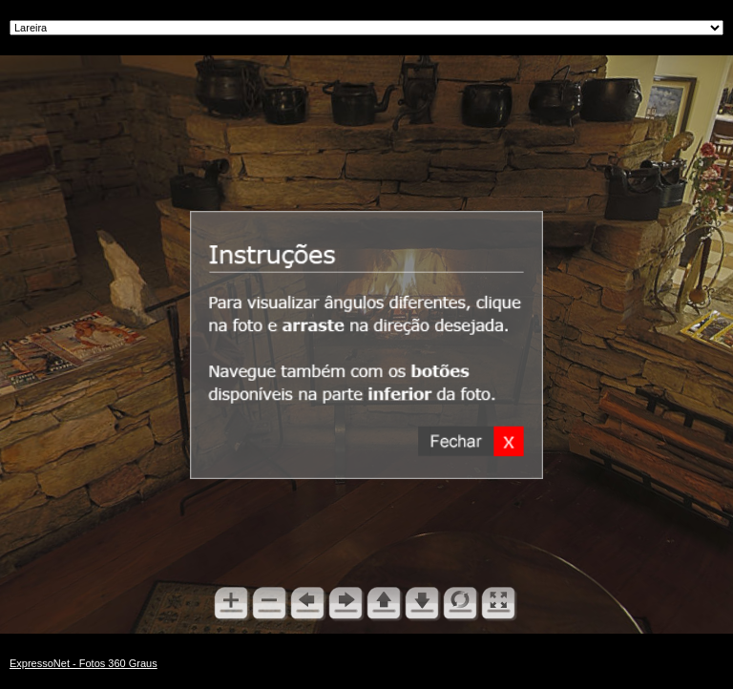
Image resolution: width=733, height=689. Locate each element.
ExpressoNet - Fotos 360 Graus (83, 663)
